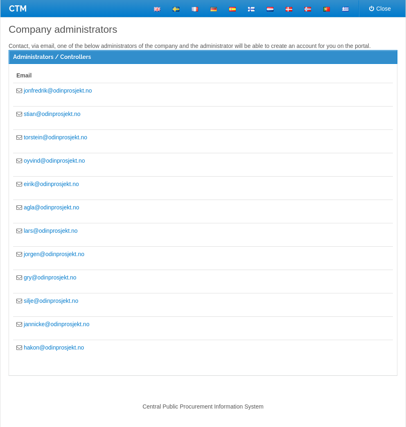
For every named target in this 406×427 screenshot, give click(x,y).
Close (380, 8)
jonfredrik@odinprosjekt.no (58, 90)
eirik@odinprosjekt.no (51, 184)
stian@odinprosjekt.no (52, 114)
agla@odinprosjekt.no (51, 207)
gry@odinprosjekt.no (50, 277)
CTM (18, 9)
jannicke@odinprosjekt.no (57, 324)
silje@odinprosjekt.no (51, 301)
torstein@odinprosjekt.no (55, 137)
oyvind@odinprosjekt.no (54, 160)
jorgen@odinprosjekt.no (54, 254)
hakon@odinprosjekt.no (54, 347)
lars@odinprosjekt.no (51, 230)
